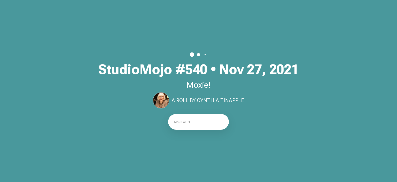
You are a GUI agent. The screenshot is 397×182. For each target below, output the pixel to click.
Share (386, 6)
